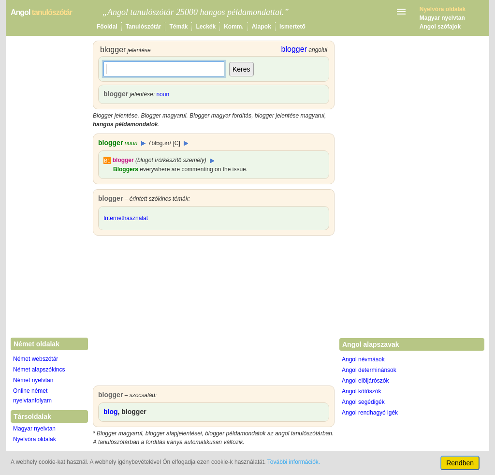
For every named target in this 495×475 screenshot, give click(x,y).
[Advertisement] (213, 313)
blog (110, 412)
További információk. (293, 462)
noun (162, 94)
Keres (241, 69)
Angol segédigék (363, 402)
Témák (178, 26)
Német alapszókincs (39, 369)
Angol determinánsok (369, 370)
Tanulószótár (143, 26)
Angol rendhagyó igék (370, 412)
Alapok (261, 26)
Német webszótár (35, 359)
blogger (123, 160)
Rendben (460, 463)
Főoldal (107, 26)
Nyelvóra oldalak (34, 439)
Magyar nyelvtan (442, 18)
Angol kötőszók (361, 391)
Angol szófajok (440, 26)
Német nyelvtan (33, 380)
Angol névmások (363, 359)
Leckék (206, 26)
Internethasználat (125, 218)
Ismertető (292, 26)
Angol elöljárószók (365, 380)
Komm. (234, 26)
